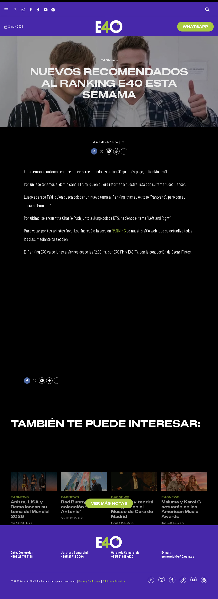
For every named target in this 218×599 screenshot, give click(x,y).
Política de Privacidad (114, 581)
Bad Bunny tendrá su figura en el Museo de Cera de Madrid (132, 547)
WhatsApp (195, 27)
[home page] (109, 26)
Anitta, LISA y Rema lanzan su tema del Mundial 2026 (30, 547)
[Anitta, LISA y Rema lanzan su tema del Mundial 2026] (34, 519)
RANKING (119, 230)
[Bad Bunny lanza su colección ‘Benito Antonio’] (84, 519)
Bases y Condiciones (89, 581)
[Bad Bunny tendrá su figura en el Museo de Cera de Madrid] (134, 519)
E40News (109, 60)
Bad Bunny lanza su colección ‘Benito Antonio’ (83, 545)
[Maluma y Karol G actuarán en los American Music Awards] (184, 519)
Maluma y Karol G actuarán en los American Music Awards (181, 547)
